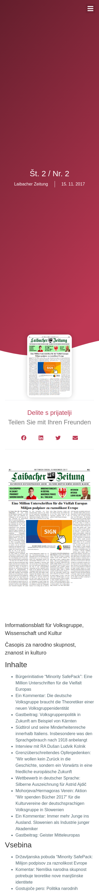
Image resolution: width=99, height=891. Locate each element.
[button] (24, 438)
